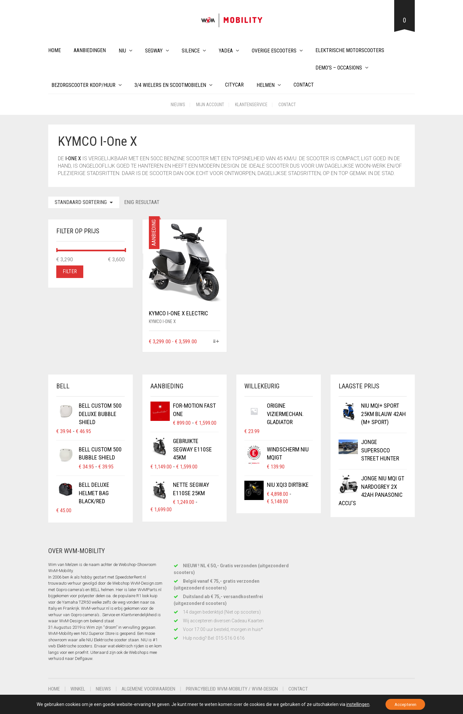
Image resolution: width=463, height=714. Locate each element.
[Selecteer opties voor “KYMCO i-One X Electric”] (216, 342)
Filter (70, 271)
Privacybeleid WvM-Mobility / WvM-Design (244, 689)
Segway (154, 51)
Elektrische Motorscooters (349, 50)
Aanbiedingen (90, 50)
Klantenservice (251, 104)
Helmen (266, 85)
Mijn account (210, 104)
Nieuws (178, 104)
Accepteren (405, 704)
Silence (191, 51)
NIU (122, 51)
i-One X (73, 158)
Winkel (79, 689)
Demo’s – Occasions (338, 68)
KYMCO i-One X (162, 321)
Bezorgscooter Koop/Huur (83, 85)
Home (54, 50)
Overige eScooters (274, 51)
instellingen (356, 704)
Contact (304, 85)
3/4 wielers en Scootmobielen (170, 85)
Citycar (234, 85)
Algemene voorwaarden (154, 689)
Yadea (226, 51)
